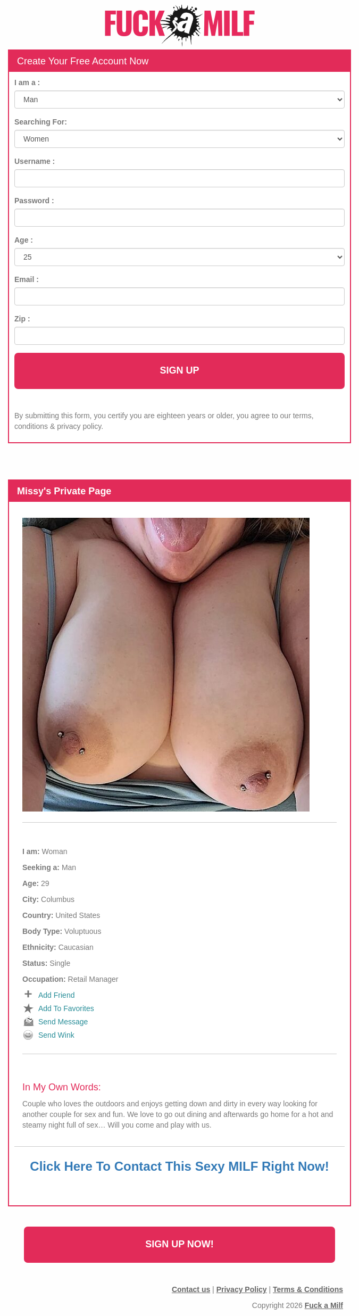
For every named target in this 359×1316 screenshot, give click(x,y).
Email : (26, 279)
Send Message (63, 1021)
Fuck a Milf (324, 1305)
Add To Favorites (66, 1008)
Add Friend (56, 995)
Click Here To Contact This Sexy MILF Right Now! (179, 1166)
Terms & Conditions (308, 1289)
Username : (34, 161)
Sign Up (179, 370)
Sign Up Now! (179, 1244)
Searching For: (40, 122)
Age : (23, 240)
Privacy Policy (241, 1289)
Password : (34, 200)
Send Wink (56, 1035)
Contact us (191, 1289)
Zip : (22, 318)
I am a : (27, 82)
